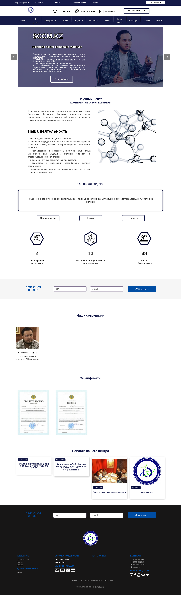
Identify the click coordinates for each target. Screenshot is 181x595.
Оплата (57, 2)
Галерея (147, 21)
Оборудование (80, 2)
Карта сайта (60, 562)
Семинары (133, 21)
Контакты (159, 21)
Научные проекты (22, 2)
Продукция (79, 21)
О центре (35, 20)
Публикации (93, 21)
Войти (155, 3)
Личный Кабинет (23, 559)
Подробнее (62, 79)
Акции (19, 572)
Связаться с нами (62, 559)
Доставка (39, 2)
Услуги (95, 2)
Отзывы (20, 565)
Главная (22, 21)
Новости (107, 21)
